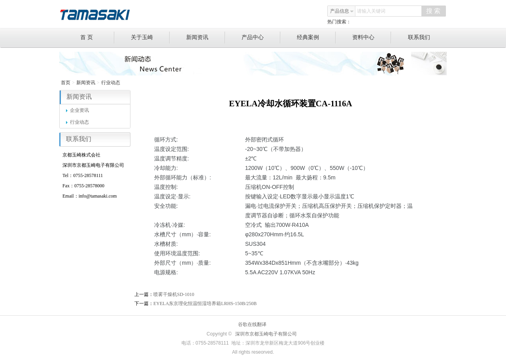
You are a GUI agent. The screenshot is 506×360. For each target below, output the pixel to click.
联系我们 (419, 37)
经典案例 (316, 37)
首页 (65, 82)
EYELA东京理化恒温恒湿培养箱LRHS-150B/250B (205, 303)
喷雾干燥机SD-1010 (173, 294)
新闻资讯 (205, 37)
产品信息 (342, 11)
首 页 (97, 37)
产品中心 (261, 37)
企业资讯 (77, 110)
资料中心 (371, 37)
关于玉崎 (150, 37)
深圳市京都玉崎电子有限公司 (266, 334)
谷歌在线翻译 (252, 324)
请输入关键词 (371, 11)
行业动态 (110, 82)
